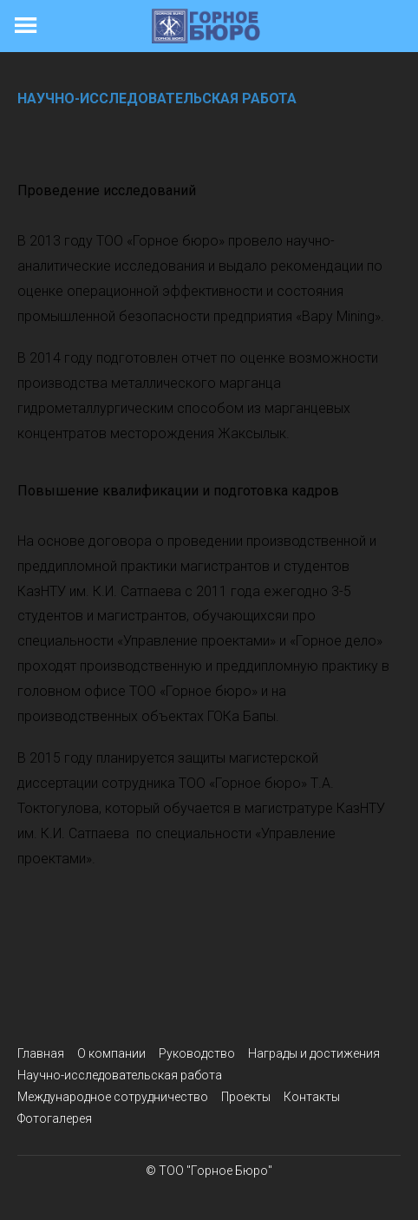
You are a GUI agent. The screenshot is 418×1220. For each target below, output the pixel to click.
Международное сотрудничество (112, 1097)
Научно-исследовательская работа (119, 1075)
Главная (40, 1053)
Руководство (197, 1053)
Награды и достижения (314, 1053)
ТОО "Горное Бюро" (215, 1170)
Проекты (246, 1097)
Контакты (312, 1097)
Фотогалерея (54, 1118)
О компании (111, 1053)
